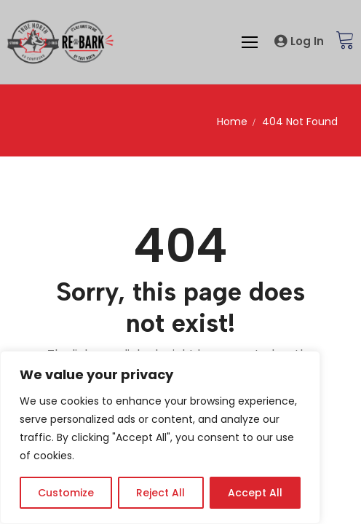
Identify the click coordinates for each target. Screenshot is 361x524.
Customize (66, 492)
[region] (160, 437)
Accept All (255, 492)
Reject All (160, 492)
